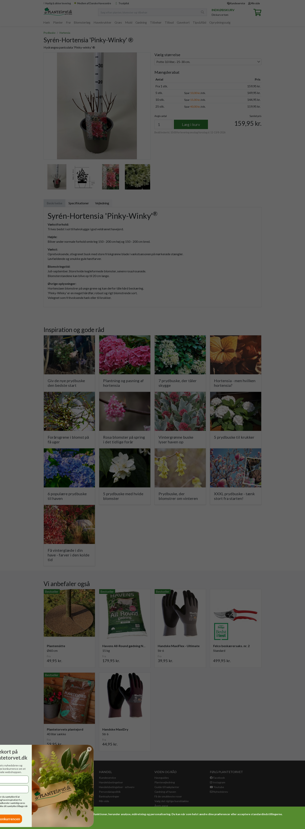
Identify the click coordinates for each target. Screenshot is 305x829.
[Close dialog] (13, 749)
